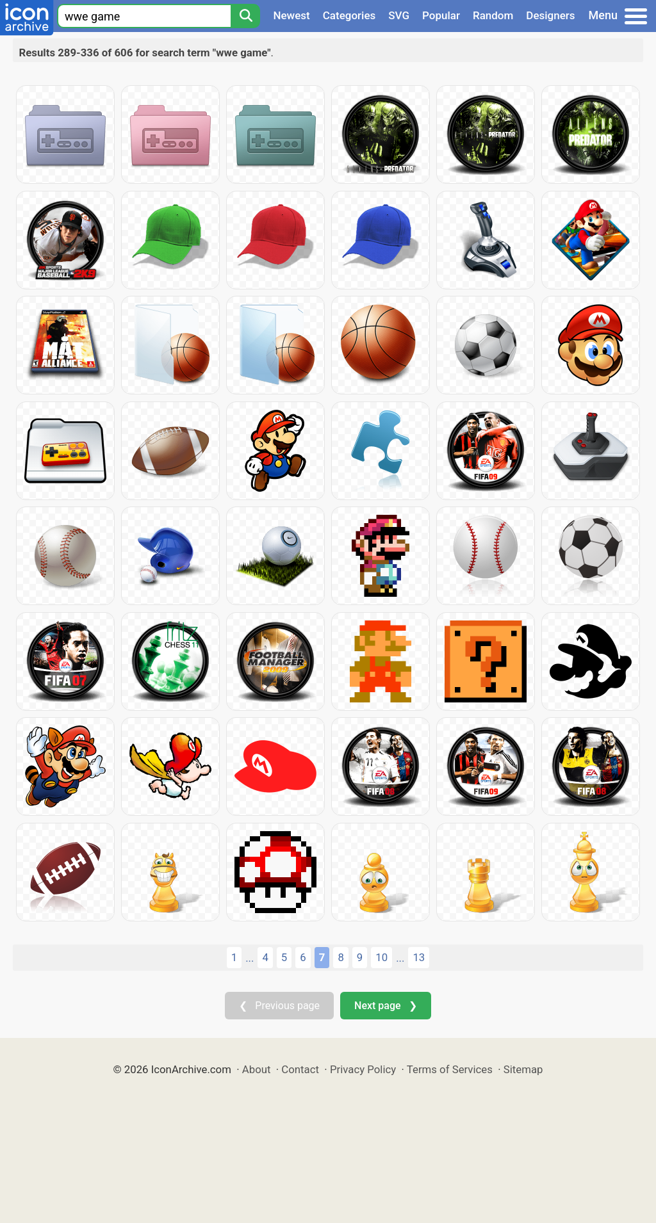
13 (419, 957)
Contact (300, 1069)
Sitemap (523, 1069)
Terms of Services (450, 1069)
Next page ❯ (385, 1006)
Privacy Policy (363, 1069)
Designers (550, 15)
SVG (398, 15)
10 (381, 957)
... (249, 958)
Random (493, 15)
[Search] (245, 16)
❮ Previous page (279, 1006)
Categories (349, 15)
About (256, 1069)
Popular (441, 15)
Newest (291, 15)
